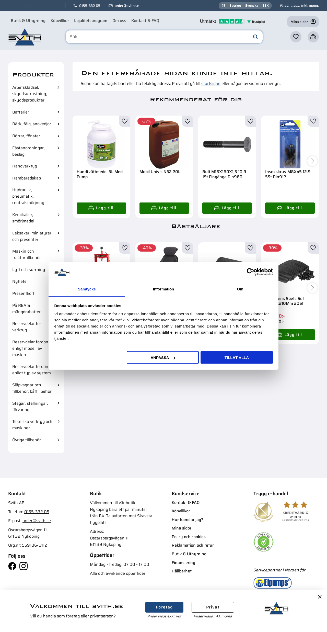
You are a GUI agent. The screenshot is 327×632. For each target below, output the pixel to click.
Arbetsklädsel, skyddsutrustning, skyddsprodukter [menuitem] (29, 93)
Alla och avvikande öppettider (117, 573)
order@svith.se (127, 5)
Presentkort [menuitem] (23, 293)
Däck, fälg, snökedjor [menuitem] (31, 124)
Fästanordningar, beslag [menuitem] (28, 151)
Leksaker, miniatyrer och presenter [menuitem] (31, 236)
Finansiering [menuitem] (183, 562)
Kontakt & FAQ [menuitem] (145, 20)
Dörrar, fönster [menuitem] (26, 136)
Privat (212, 607)
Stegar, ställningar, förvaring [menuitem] (30, 406)
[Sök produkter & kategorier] (164, 36)
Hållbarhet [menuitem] (182, 571)
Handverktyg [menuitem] (24, 166)
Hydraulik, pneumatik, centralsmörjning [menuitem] (28, 196)
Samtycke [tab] (87, 289)
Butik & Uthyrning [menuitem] (28, 20)
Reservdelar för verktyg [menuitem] (26, 326)
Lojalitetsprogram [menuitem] (90, 20)
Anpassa (162, 357)
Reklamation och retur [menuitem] (193, 545)
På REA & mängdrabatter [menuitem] (26, 308)
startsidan (210, 83)
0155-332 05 (89, 5)
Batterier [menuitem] (20, 112)
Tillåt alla (237, 357)
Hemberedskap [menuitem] (26, 178)
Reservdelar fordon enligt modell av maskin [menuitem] (30, 348)
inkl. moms (310, 5)
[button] (295, 36)
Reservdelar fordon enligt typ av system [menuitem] (31, 369)
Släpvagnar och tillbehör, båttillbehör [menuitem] (32, 388)
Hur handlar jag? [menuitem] (187, 519)
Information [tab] (163, 289)
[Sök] (255, 36)
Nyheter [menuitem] (20, 281)
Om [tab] (240, 289)
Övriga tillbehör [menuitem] (26, 440)
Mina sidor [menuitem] (181, 528)
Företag (164, 607)
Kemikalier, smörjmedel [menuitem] (23, 217)
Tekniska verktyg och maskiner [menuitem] (32, 424)
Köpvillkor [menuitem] (60, 20)
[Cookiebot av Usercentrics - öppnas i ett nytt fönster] (250, 272)
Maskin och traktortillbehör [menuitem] (26, 254)
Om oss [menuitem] (119, 20)
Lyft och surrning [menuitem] (28, 269)
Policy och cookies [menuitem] (189, 537)
